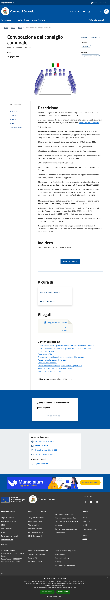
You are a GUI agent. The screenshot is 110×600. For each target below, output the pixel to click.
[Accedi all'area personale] (98, 2)
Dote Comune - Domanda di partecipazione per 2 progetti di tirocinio (64, 348)
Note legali (59, 561)
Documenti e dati (7, 539)
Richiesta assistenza (35, 561)
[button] (55, 596)
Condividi (85, 37)
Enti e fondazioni (7, 528)
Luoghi (85, 535)
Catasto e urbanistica (35, 532)
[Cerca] (106, 11)
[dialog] (55, 588)
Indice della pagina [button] (15, 104)
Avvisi (20, 27)
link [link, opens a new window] (75, 588)
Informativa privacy (62, 558)
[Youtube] (83, 11)
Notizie (85, 517)
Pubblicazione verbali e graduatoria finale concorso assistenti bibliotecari (66, 345)
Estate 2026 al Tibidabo (47, 354)
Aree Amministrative (8, 521)
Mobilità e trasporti (35, 536)
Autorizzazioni (60, 532)
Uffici (3, 525)
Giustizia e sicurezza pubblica (65, 518)
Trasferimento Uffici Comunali (49, 371)
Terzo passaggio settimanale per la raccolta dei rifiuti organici (61, 357)
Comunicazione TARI (46, 351)
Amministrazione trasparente (65, 550)
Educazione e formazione (64, 514)
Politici (3, 532)
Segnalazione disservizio (36, 554)
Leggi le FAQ (32, 558)
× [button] (107, 578)
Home (6, 27)
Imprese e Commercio (35, 528)
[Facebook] (78, 11)
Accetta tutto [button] (47, 592)
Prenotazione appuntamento (38, 550)
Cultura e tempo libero (36, 521)
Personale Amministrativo (10, 536)
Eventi (85, 539)
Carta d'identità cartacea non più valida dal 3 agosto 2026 (60, 365)
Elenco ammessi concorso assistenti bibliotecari (56, 368)
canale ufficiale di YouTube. (89, 122)
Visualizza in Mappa (70, 261)
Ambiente (58, 525)
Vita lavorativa (33, 525)
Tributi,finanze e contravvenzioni (66, 521)
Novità (13, 27)
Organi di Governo (7, 517)
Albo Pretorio (59, 554)
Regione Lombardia (7, 2)
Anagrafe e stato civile (36, 517)
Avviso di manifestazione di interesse (52, 360)
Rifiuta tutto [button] (63, 592)
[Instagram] (88, 11)
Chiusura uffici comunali (47, 362)
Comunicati (86, 521)
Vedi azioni (96, 37)
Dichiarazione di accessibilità (65, 565)
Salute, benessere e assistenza (66, 529)
